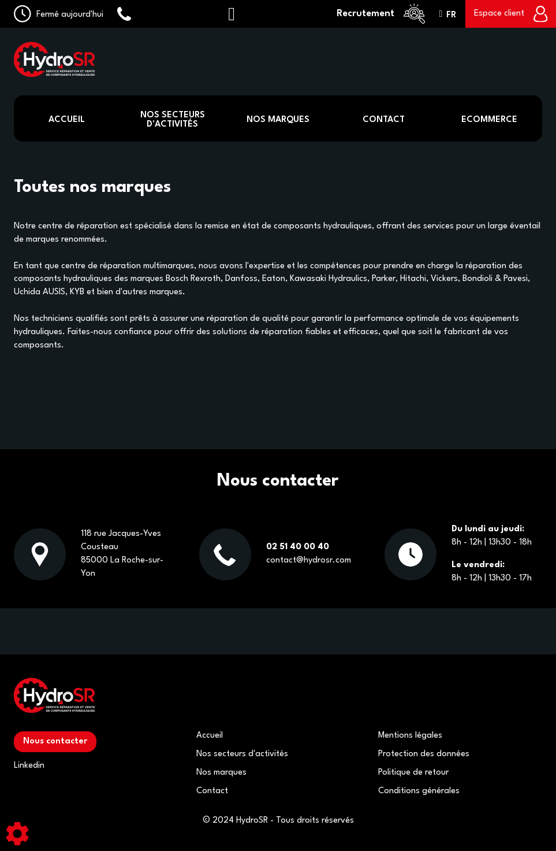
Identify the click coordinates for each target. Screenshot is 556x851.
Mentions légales (410, 735)
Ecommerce (489, 120)
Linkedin (29, 765)
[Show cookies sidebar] (17, 833)
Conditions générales (419, 791)
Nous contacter (55, 741)
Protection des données (423, 754)
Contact (384, 120)
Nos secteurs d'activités (242, 754)
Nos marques (221, 772)
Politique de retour (413, 772)
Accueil (66, 120)
